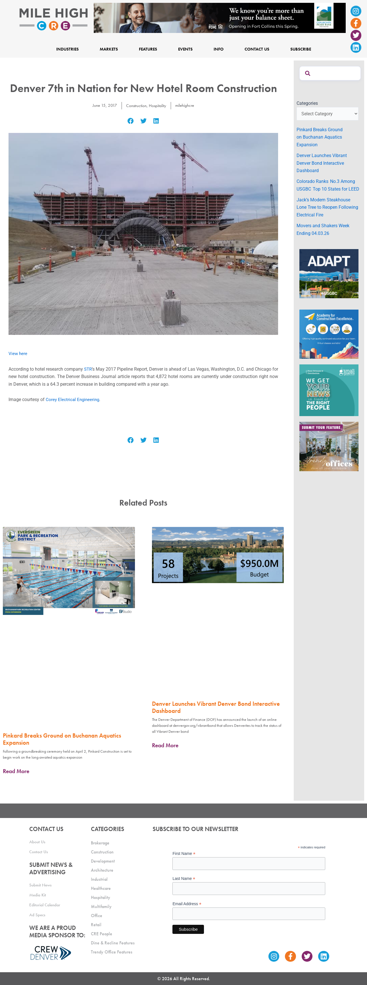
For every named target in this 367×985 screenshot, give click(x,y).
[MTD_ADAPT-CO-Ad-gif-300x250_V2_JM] (328, 273)
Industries (67, 49)
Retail (96, 925)
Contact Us (257, 49)
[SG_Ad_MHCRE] (328, 390)
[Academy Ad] (328, 334)
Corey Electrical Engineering (73, 399)
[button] (131, 121)
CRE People (101, 934)
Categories (307, 103)
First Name (183, 853)
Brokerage (100, 843)
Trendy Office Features (111, 952)
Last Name (183, 878)
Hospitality (157, 105)
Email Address (186, 904)
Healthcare (101, 888)
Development (103, 861)
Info (219, 49)
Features (148, 49)
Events (185, 49)
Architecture (102, 870)
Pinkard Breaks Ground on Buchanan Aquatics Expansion (62, 739)
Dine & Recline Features (113, 943)
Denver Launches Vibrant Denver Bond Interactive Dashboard (216, 707)
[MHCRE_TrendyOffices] (328, 446)
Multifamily (101, 906)
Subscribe (300, 49)
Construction (135, 105)
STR (90, 369)
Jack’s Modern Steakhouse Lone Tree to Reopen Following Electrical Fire (327, 207)
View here (18, 353)
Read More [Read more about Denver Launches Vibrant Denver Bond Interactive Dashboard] (165, 745)
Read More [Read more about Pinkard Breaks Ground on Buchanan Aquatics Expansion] (16, 771)
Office (96, 916)
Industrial (99, 879)
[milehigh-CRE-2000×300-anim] (220, 17)
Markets (109, 49)
